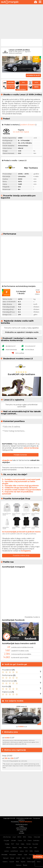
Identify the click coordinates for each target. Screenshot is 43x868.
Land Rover (14, 851)
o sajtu (21, 826)
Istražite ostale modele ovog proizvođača (23, 490)
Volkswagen (31, 861)
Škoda (25, 865)
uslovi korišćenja (21, 828)
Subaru (5, 861)
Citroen (13, 840)
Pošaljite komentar (20, 455)
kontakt (21, 833)
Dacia (29, 840)
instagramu (26, 551)
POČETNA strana (21, 824)
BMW (19, 837)
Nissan (20, 854)
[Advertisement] (21, 21)
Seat (23, 858)
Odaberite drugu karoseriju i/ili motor (21, 488)
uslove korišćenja (31, 448)
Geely (22, 844)
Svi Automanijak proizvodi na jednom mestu (21, 532)
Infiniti (8, 847)
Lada (35, 847)
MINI (31, 851)
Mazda (36, 851)
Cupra (20, 840)
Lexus (22, 851)
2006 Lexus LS (21, 706)
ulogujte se (7, 460)
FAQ (21, 831)
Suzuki (11, 861)
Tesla (17, 861)
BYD (24, 837)
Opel (25, 854)
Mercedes (4, 854)
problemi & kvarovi (28, 125)
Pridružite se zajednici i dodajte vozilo (22, 332)
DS (25, 840)
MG (26, 851)
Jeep (20, 847)
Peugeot (32, 854)
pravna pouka (21, 829)
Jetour (26, 847)
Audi (14, 837)
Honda (28, 844)
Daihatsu (36, 840)
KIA (31, 847)
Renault (5, 858)
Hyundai (35, 844)
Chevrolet (37, 837)
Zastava (18, 865)
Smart (28, 858)
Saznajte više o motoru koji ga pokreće (22, 486)
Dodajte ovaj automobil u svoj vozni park (22, 479)
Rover (12, 858)
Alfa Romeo (7, 837)
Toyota (23, 861)
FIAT (12, 844)
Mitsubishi (12, 854)
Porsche (39, 854)
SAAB (18, 858)
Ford (17, 844)
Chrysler (6, 840)
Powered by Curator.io (32, 616)
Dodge (7, 844)
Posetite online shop (21, 555)
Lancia (6, 851)
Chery (30, 837)
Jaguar (14, 847)
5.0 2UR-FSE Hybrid (21, 132)
